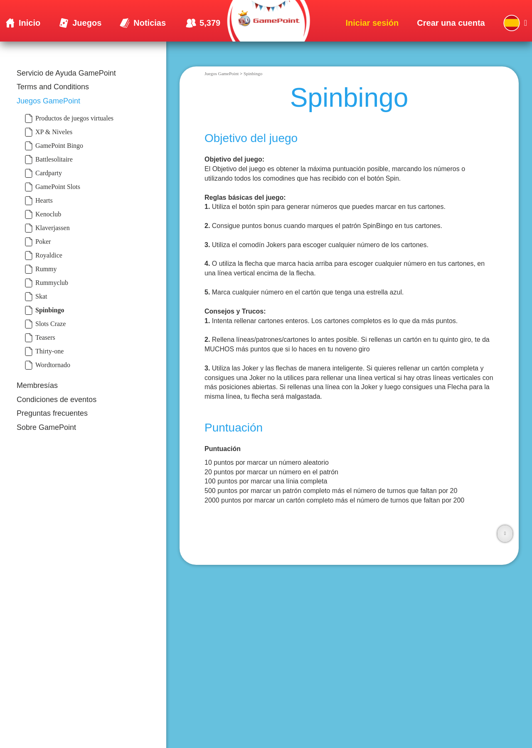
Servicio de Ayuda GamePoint (66, 73)
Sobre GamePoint (46, 427)
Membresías (37, 385)
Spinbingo (253, 73)
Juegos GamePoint (48, 101)
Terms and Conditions (53, 87)
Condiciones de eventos (56, 399)
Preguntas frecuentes (52, 413)
